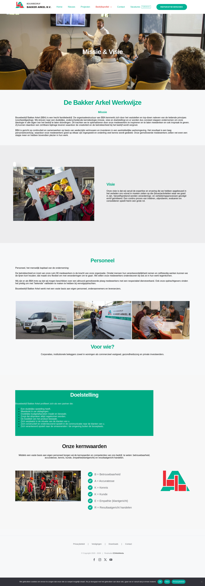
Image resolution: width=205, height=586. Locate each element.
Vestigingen (97, 563)
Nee (167, 582)
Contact (128, 563)
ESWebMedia (118, 572)
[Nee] (201, 581)
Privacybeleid (79, 563)
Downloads (113, 563)
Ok (160, 582)
